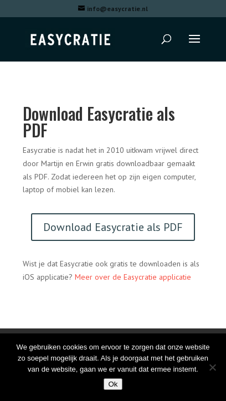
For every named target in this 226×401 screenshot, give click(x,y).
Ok (112, 384)
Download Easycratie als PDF (113, 227)
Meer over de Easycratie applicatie (133, 277)
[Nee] (212, 367)
